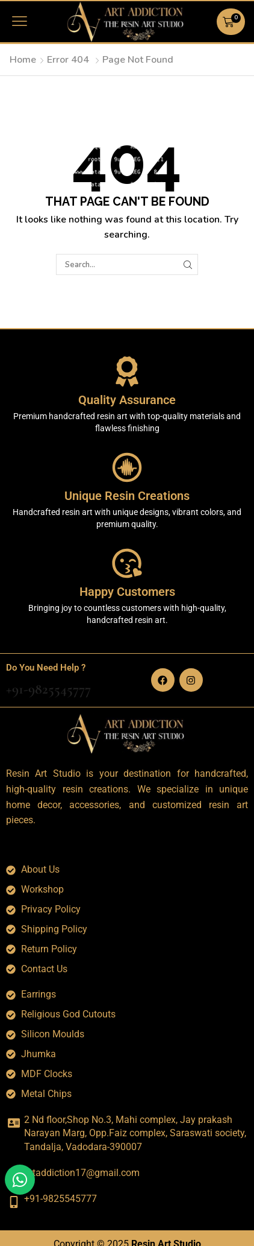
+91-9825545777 (48, 689)
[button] (19, 21)
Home (23, 59)
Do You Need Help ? (45, 667)
